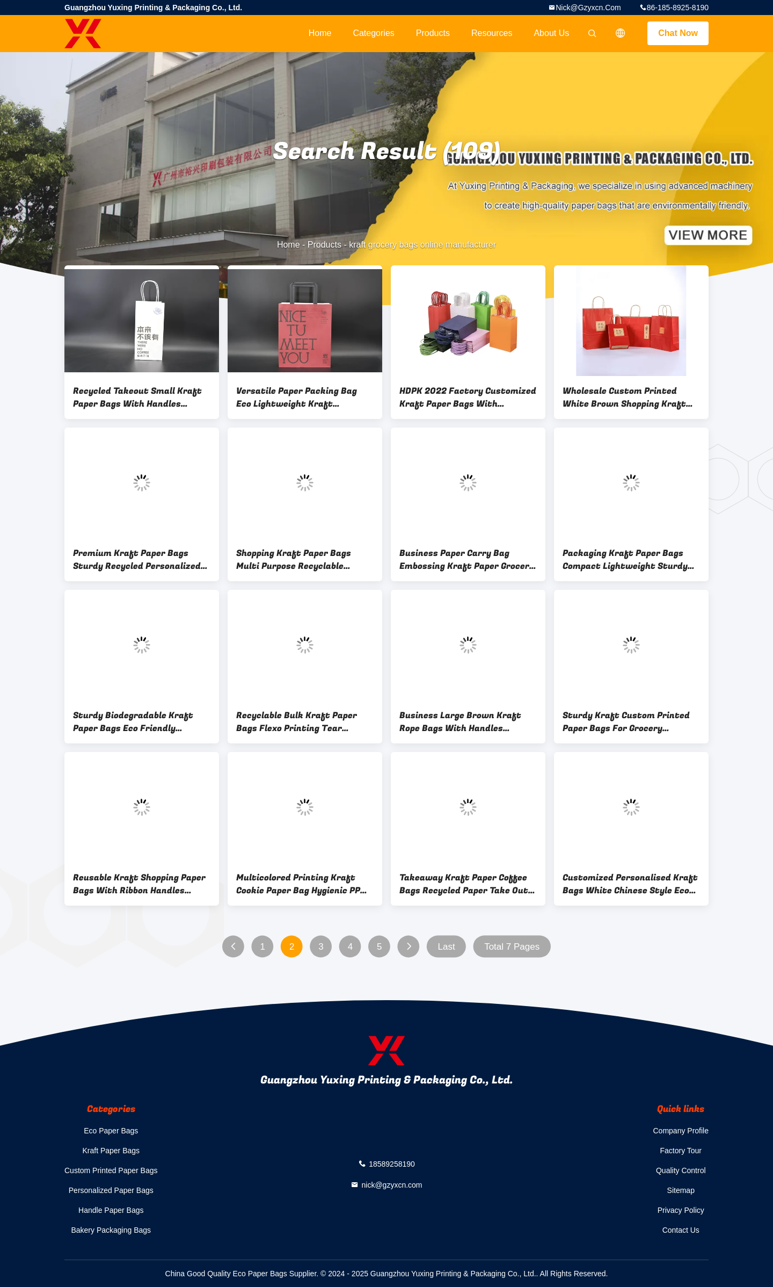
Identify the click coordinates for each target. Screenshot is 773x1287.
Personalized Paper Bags (111, 1190)
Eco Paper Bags (111, 1130)
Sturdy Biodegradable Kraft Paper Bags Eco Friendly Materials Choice (133, 722)
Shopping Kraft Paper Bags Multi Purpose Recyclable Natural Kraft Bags (293, 560)
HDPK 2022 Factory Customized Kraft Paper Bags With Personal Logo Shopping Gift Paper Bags (467, 397)
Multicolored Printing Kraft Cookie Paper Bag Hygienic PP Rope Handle (298, 884)
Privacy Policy (681, 1210)
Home (320, 33)
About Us (551, 33)
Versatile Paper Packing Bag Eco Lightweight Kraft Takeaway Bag (296, 397)
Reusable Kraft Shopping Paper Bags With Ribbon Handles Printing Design (139, 884)
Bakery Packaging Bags (111, 1230)
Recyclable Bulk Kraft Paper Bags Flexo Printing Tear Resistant (296, 722)
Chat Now (678, 33)
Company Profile (681, 1130)
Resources (491, 33)
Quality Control (681, 1170)
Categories (373, 33)
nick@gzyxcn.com (588, 7)
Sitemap (681, 1190)
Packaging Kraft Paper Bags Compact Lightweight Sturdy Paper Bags (625, 560)
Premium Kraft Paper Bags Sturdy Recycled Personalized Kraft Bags (137, 560)
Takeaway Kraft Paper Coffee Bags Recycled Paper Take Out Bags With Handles (463, 884)
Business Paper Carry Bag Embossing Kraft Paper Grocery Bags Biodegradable (466, 560)
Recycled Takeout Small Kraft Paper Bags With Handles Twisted (137, 397)
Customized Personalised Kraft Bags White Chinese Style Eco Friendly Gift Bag (630, 884)
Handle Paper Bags (110, 1210)
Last (446, 947)
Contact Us (680, 1230)
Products (433, 33)
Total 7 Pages (511, 947)
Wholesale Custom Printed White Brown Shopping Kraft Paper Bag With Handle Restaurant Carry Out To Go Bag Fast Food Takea (624, 397)
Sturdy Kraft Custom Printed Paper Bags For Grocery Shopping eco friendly (626, 722)
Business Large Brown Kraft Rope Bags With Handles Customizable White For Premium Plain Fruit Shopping (463, 722)
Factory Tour (681, 1150)
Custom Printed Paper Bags (111, 1170)
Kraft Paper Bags (111, 1150)
